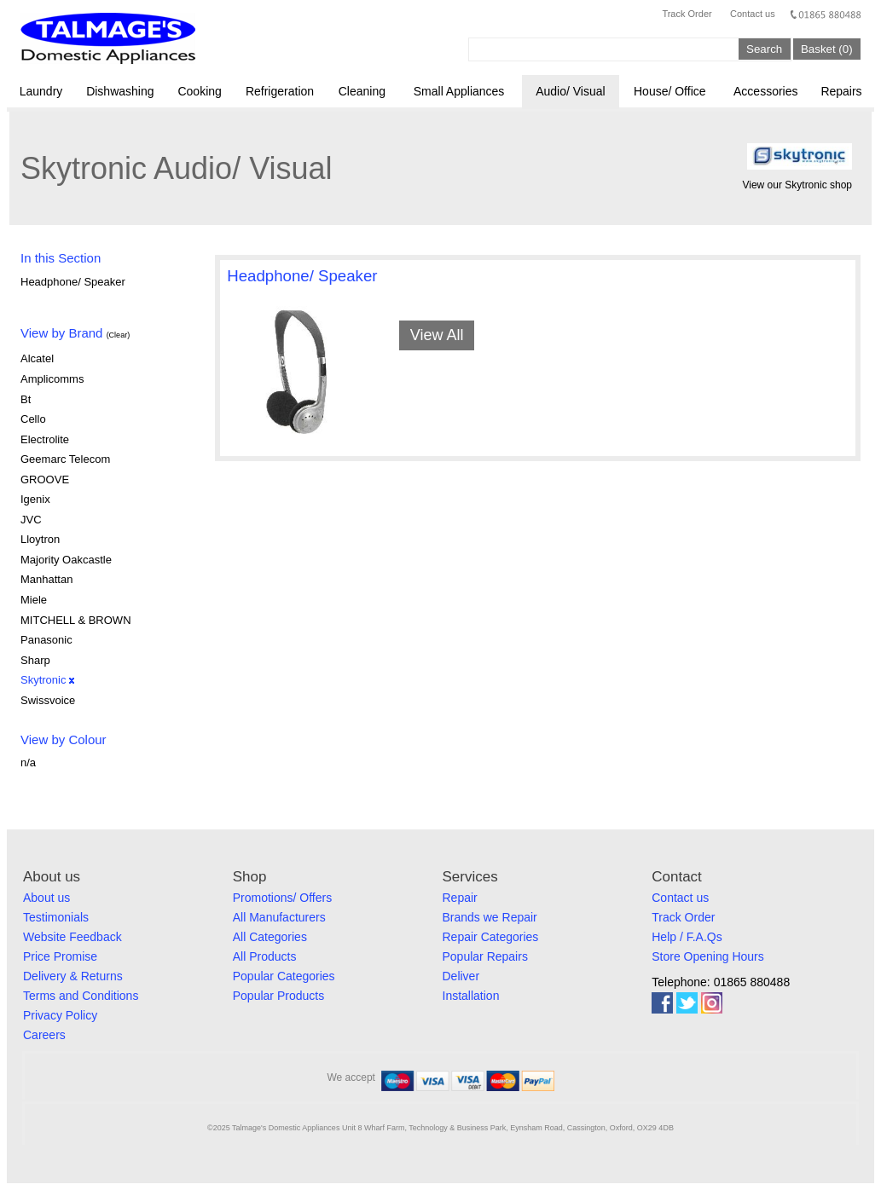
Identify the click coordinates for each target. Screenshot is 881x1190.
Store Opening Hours (708, 956)
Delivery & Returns (73, 976)
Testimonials (56, 917)
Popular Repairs (485, 956)
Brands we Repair (490, 917)
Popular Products (278, 995)
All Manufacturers (279, 917)
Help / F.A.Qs (687, 937)
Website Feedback (72, 937)
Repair (460, 897)
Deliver (461, 976)
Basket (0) (827, 49)
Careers (44, 1035)
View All (437, 335)
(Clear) (118, 335)
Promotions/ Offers (282, 897)
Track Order (686, 14)
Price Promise (60, 956)
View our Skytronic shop (797, 185)
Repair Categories (491, 937)
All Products (265, 956)
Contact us (752, 14)
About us (46, 897)
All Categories (270, 937)
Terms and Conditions (80, 995)
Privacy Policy (60, 1015)
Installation (471, 995)
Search (764, 49)
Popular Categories (284, 976)
